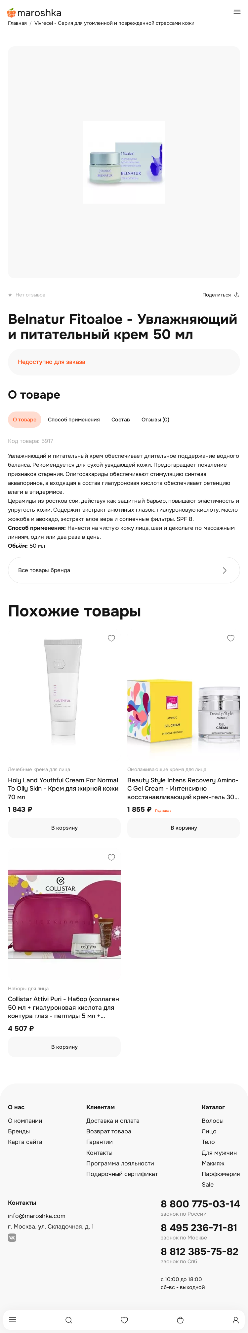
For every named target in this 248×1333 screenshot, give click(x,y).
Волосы (213, 1120)
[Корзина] (180, 1320)
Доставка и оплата (113, 1120)
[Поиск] (69, 1320)
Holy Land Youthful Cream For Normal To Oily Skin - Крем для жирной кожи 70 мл (63, 788)
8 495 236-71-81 (199, 1228)
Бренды (19, 1131)
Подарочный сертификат (122, 1174)
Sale (208, 1184)
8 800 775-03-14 (200, 1204)
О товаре (24, 419)
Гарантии (99, 1142)
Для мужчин (219, 1153)
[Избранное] (124, 1320)
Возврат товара (108, 1131)
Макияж (213, 1163)
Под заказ (163, 811)
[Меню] (12, 1320)
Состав (120, 419)
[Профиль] (236, 1320)
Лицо (209, 1131)
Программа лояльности (120, 1163)
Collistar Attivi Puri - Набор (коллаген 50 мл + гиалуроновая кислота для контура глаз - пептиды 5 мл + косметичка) (63, 1008)
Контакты (99, 1153)
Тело (208, 1142)
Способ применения (74, 419)
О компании (25, 1120)
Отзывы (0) (155, 419)
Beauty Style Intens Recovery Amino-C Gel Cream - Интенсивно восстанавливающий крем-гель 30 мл (182, 789)
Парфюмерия (221, 1174)
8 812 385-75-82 (199, 1251)
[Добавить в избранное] (111, 639)
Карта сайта (25, 1142)
